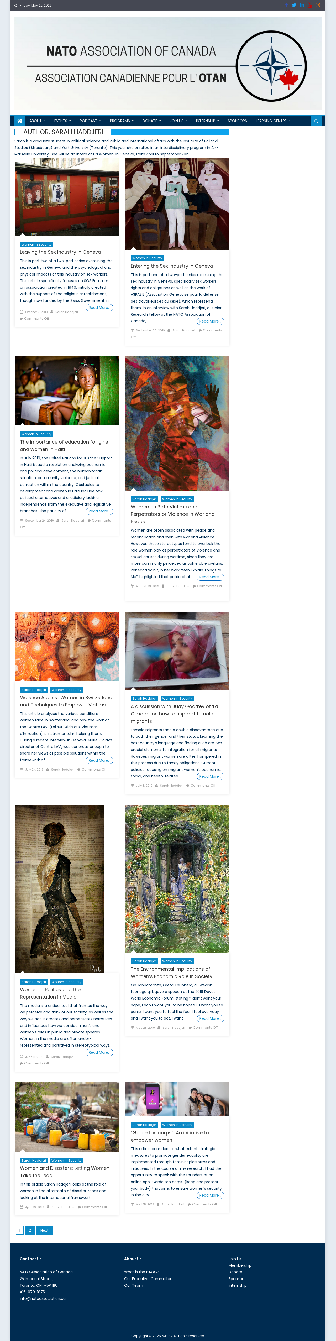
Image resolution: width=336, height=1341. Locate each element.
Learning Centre (271, 120)
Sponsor (236, 1278)
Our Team (133, 1285)
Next (44, 1230)
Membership (240, 1265)
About (35, 120)
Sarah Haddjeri (66, 312)
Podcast (88, 120)
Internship (205, 120)
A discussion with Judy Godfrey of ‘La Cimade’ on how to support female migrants (174, 713)
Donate (150, 120)
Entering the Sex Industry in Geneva (172, 266)
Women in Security (36, 244)
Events (60, 120)
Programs (120, 120)
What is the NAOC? (141, 1272)
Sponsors (237, 120)
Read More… (100, 307)
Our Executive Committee (148, 1278)
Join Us (176, 120)
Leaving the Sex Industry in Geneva (60, 252)
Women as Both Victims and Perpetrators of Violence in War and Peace (173, 514)
